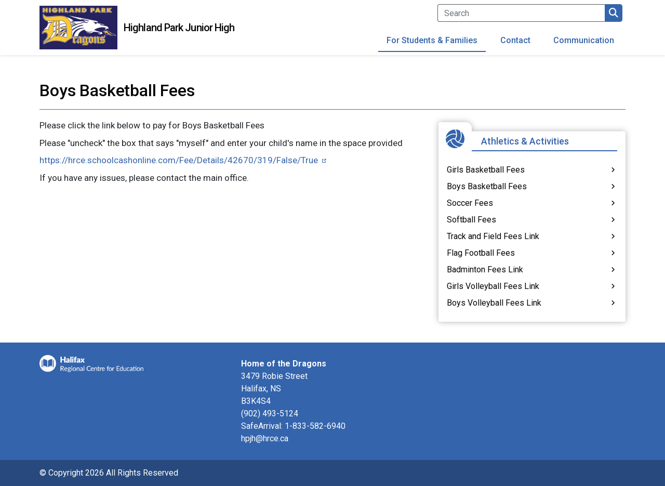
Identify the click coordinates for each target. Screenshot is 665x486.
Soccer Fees (470, 203)
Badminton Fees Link (485, 269)
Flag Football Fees (481, 253)
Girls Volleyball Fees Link (493, 286)
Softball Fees (471, 220)
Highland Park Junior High (179, 27)
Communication (583, 40)
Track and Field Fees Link (493, 236)
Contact (515, 40)
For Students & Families (432, 40)
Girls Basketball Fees (486, 170)
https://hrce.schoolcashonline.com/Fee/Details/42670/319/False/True (178, 160)
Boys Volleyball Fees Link (494, 303)
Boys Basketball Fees (487, 186)
